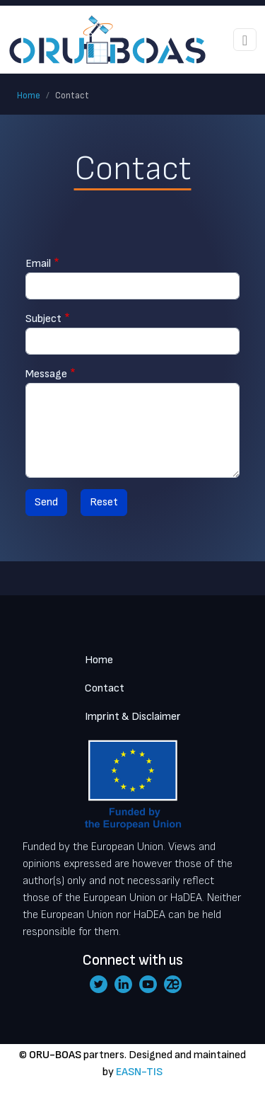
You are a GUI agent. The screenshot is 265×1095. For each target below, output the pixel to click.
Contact (104, 688)
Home (28, 95)
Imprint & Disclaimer (133, 716)
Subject (43, 319)
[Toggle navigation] (245, 39)
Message (46, 374)
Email (38, 263)
